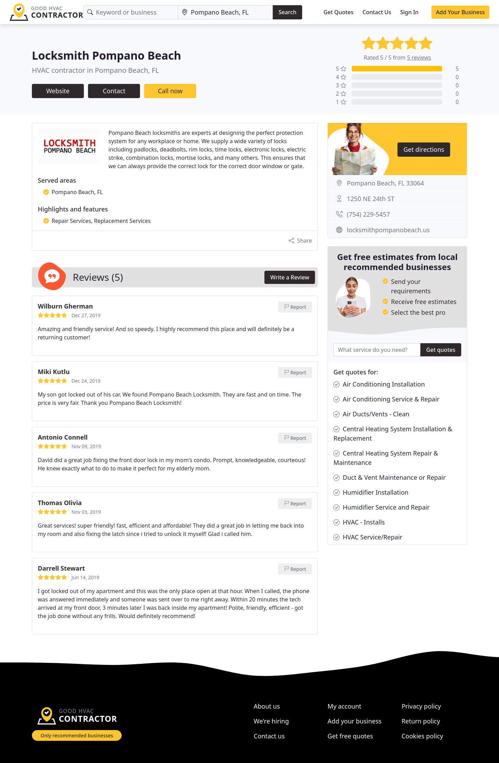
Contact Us (376, 12)
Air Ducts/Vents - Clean (371, 414)
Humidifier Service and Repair (381, 507)
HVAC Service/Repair (367, 537)
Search (287, 12)
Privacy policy (421, 706)
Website (58, 91)
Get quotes (440, 350)
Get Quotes (338, 12)
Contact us (269, 736)
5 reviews (419, 57)
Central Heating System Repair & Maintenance (385, 458)
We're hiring (271, 721)
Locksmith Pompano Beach (106, 55)
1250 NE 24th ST (370, 198)
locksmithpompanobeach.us (388, 230)
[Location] (225, 12)
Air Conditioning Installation (379, 384)
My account (344, 706)
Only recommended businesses (77, 735)
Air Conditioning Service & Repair (386, 399)
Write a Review (289, 277)
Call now (170, 91)
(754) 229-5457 (368, 214)
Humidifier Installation (370, 492)
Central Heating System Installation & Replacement (392, 433)
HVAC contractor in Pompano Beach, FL (95, 70)
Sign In (409, 12)
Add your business (354, 721)
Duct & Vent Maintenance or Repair (389, 477)
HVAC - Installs (359, 522)
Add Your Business (460, 12)
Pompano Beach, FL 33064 (385, 183)
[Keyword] (131, 12)
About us (267, 706)
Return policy (421, 721)
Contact (114, 91)
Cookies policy (422, 736)
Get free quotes (350, 736)
